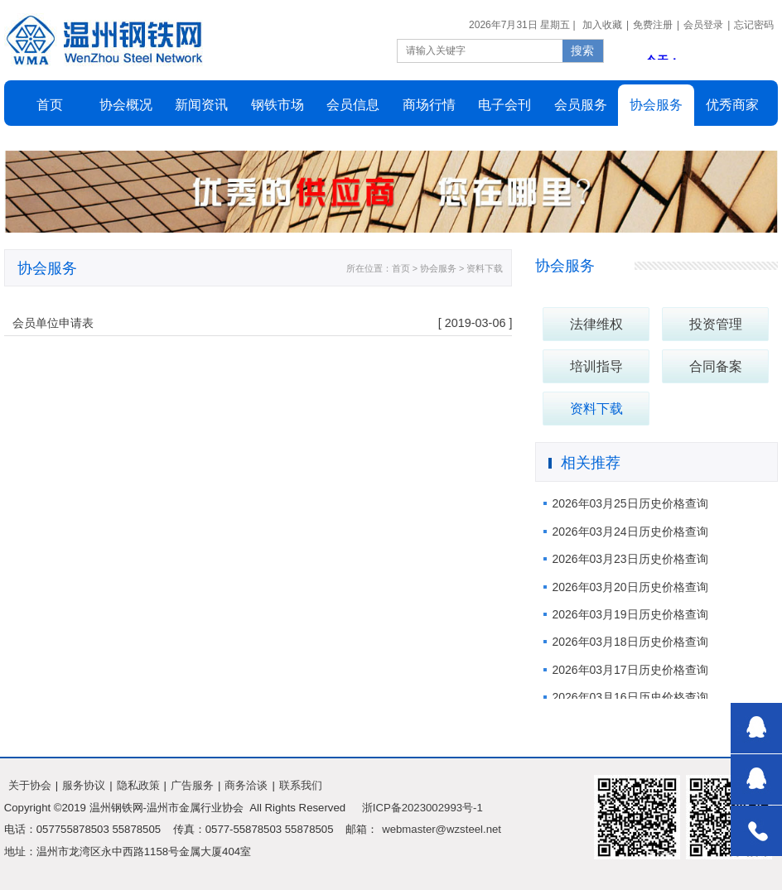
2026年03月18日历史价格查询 (629, 641)
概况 (125, 105)
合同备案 (715, 366)
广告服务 (192, 785)
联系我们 (300, 785)
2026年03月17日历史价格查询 (629, 669)
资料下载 (596, 409)
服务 (656, 105)
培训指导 (596, 366)
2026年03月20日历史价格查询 (629, 587)
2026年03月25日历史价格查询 (629, 503)
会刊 (504, 105)
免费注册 (653, 25)
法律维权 (596, 324)
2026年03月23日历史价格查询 (629, 558)
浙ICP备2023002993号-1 (422, 807)
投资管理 (715, 324)
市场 (277, 105)
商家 (732, 105)
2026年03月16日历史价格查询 (629, 697)
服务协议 (83, 785)
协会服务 (565, 265)
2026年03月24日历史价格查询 (629, 531)
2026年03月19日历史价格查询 (629, 614)
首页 (49, 105)
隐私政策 (138, 785)
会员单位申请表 (53, 323)
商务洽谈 (246, 785)
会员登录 (703, 25)
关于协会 (29, 785)
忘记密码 (754, 25)
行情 (429, 105)
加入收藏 (602, 25)
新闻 (201, 105)
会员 (352, 105)
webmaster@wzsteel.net (441, 829)
